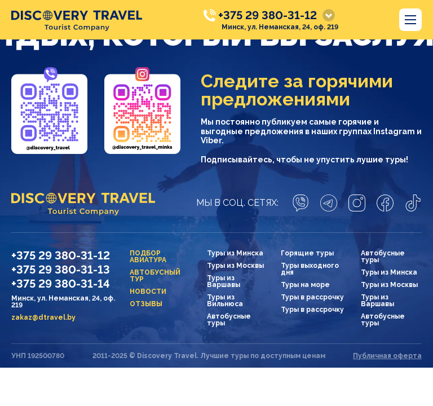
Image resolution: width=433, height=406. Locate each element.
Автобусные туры (229, 319)
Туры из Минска (235, 253)
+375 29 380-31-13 (60, 269)
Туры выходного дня (310, 269)
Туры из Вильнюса (225, 300)
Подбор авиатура (148, 256)
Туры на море (305, 285)
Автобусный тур (155, 275)
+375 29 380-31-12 (267, 15)
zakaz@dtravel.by (43, 317)
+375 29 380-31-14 (60, 283)
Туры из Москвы (235, 266)
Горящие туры (307, 253)
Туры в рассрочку (312, 297)
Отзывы (146, 304)
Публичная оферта (387, 356)
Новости (148, 291)
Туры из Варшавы (223, 281)
